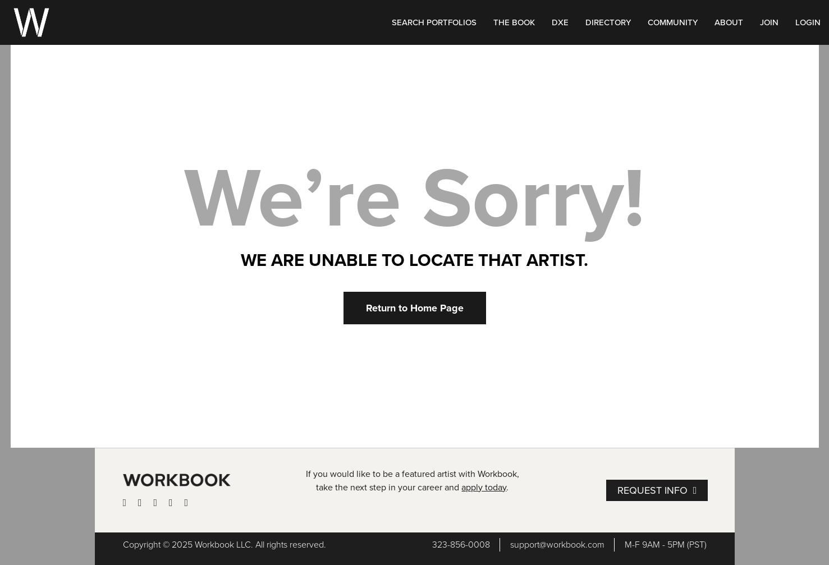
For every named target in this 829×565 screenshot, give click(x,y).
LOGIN (808, 22)
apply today (483, 487)
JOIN (769, 22)
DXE (560, 22)
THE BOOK (514, 22)
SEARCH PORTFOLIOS (434, 22)
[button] (414, 308)
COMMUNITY (673, 22)
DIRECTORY (608, 22)
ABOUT (729, 22)
